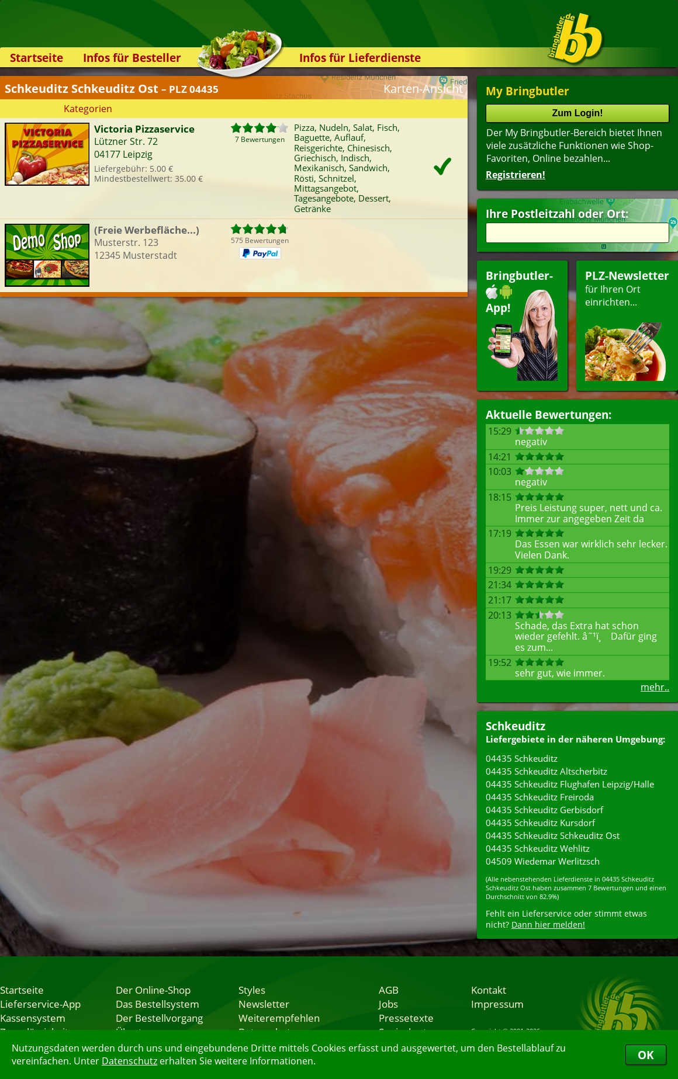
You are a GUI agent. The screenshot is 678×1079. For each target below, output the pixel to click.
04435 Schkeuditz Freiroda (540, 797)
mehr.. (655, 687)
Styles (251, 990)
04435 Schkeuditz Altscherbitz (546, 771)
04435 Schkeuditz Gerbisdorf (544, 810)
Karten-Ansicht (423, 88)
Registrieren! (515, 174)
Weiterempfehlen (279, 1018)
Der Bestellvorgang (159, 1018)
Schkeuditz (515, 726)
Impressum (497, 1004)
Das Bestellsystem (157, 1004)
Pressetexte (406, 1018)
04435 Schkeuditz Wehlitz (538, 848)
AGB (389, 990)
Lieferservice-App (40, 1004)
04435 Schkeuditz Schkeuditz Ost (553, 835)
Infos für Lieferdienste (360, 57)
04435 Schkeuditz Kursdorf (540, 822)
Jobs (388, 1004)
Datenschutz (129, 1060)
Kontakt (488, 990)
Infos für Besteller (132, 57)
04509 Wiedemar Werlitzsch (543, 861)
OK (646, 1054)
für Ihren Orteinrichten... (627, 324)
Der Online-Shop (153, 990)
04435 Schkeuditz (522, 758)
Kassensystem (32, 1018)
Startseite (36, 57)
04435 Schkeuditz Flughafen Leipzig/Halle (570, 784)
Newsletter (263, 1004)
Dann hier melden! (548, 924)
